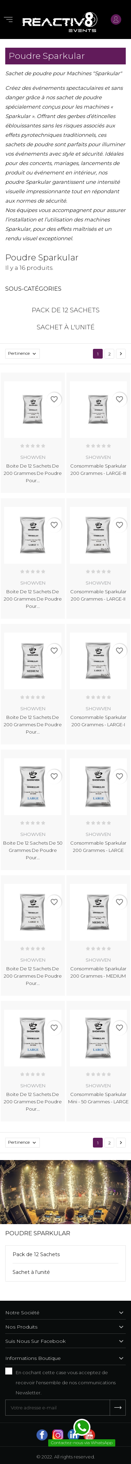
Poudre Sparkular (37, 1233)
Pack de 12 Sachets (36, 1254)
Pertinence (23, 353)
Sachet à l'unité (31, 1272)
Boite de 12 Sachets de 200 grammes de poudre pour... (33, 473)
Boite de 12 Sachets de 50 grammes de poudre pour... (33, 850)
